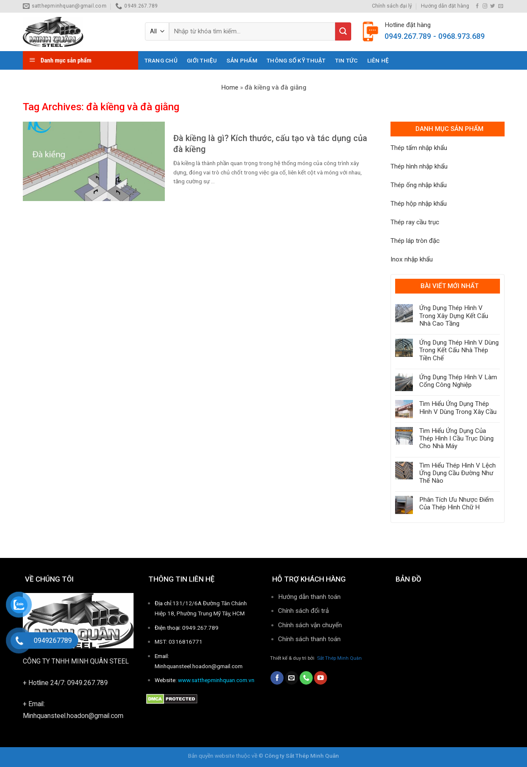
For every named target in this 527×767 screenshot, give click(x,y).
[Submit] (343, 31)
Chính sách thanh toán (310, 639)
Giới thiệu (202, 60)
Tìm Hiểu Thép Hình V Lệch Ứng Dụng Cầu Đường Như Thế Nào (457, 473)
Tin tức (346, 60)
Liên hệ (378, 60)
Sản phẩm (242, 60)
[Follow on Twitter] (492, 6)
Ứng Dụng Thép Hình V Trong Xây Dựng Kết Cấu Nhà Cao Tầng (453, 315)
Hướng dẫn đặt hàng (445, 6)
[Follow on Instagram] (485, 6)
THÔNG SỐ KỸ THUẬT (296, 60)
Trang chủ (161, 60)
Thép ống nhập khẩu (418, 185)
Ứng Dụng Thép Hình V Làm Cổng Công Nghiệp (458, 381)
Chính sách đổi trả (303, 611)
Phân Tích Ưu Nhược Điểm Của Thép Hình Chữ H (456, 503)
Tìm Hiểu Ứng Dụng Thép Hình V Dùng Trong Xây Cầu (458, 407)
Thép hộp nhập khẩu (418, 203)
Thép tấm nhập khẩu (418, 148)
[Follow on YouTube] (320, 678)
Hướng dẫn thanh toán (309, 597)
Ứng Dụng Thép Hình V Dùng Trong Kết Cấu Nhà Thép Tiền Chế (459, 350)
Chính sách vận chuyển (310, 625)
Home (229, 87)
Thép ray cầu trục (414, 222)
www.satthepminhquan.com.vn (216, 680)
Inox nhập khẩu (411, 259)
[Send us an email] (500, 6)
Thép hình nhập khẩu (419, 166)
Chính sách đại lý (392, 6)
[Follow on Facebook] (477, 6)
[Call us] (306, 678)
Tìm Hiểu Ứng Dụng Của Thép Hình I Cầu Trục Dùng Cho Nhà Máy (456, 438)
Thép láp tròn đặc (415, 241)
